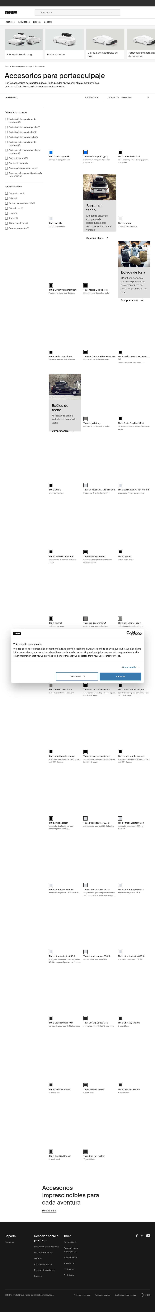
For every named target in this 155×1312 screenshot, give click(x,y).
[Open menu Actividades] (25, 22)
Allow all (120, 676)
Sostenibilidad (70, 1257)
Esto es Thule (70, 1242)
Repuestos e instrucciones (46, 1246)
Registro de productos (44, 1270)
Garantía (38, 1258)
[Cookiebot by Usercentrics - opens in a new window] (129, 633)
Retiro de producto (43, 1264)
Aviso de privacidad (82, 1295)
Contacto (9, 1242)
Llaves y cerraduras (43, 1252)
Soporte (38, 1276)
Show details (129, 667)
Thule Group (69, 1269)
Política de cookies (102, 1295)
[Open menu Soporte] (49, 22)
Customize (77, 676)
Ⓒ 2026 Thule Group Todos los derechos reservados (29, 1295)
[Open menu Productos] (11, 22)
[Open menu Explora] (38, 22)
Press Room (69, 1263)
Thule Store (69, 1275)
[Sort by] (135, 97)
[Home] (20, 12)
